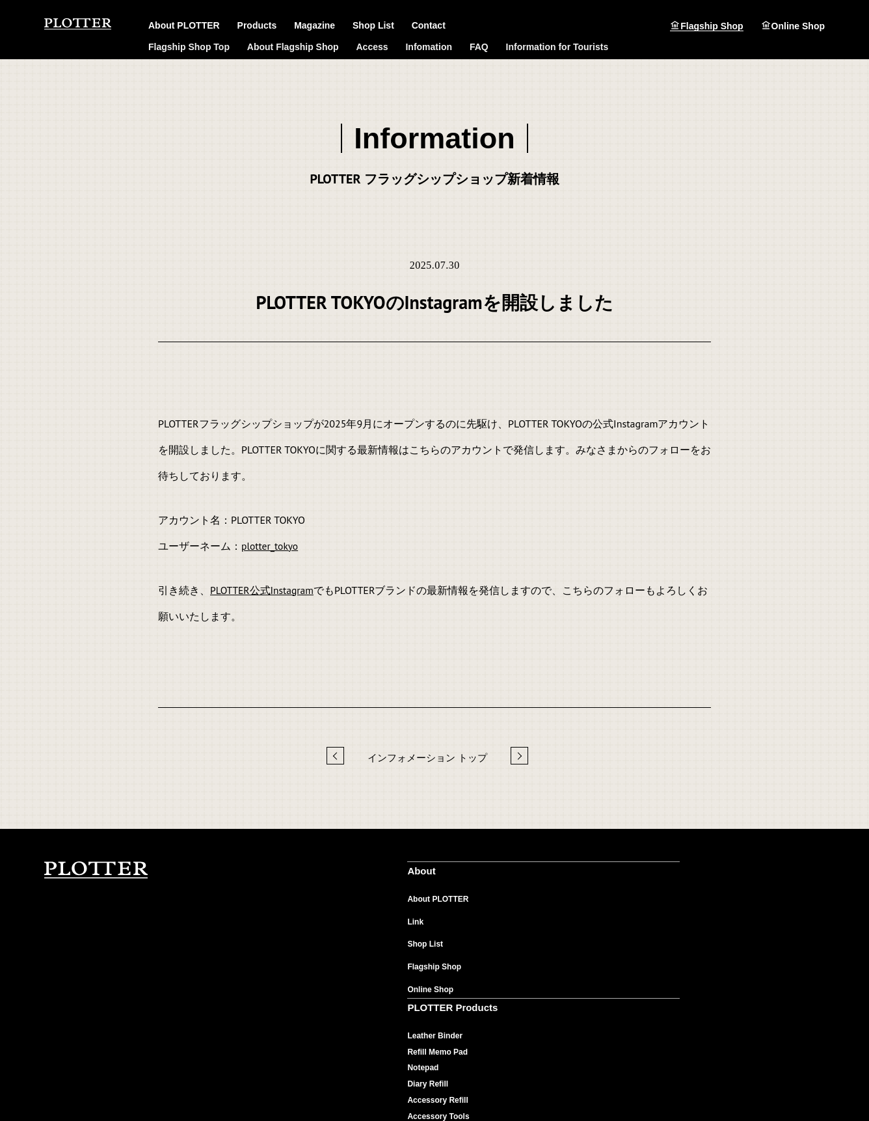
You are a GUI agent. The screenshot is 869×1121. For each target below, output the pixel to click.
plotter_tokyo (270, 545)
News (562, 950)
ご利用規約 (408, 1081)
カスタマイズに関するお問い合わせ (753, 1004)
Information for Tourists (557, 46)
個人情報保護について (344, 1081)
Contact (429, 26)
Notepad (427, 934)
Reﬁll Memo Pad (442, 918)
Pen (419, 998)
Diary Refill (432, 950)
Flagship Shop (711, 26)
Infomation (428, 46)
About (285, 874)
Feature (566, 918)
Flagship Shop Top (189, 46)
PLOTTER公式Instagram (263, 590)
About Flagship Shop (293, 46)
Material (566, 902)
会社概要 (285, 1081)
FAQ (479, 46)
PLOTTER (96, 870)
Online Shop (798, 26)
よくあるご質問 (718, 902)
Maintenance (575, 934)
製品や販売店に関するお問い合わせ (753, 918)
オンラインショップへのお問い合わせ (757, 988)
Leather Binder (439, 902)
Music (563, 966)
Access (372, 46)
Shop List (373, 26)
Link (280, 924)
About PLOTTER (302, 902)
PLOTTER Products (454, 874)
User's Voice (575, 983)
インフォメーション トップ (427, 757)
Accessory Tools (443, 983)
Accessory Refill (442, 966)
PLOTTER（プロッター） (78, 24)
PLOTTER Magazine (594, 874)
